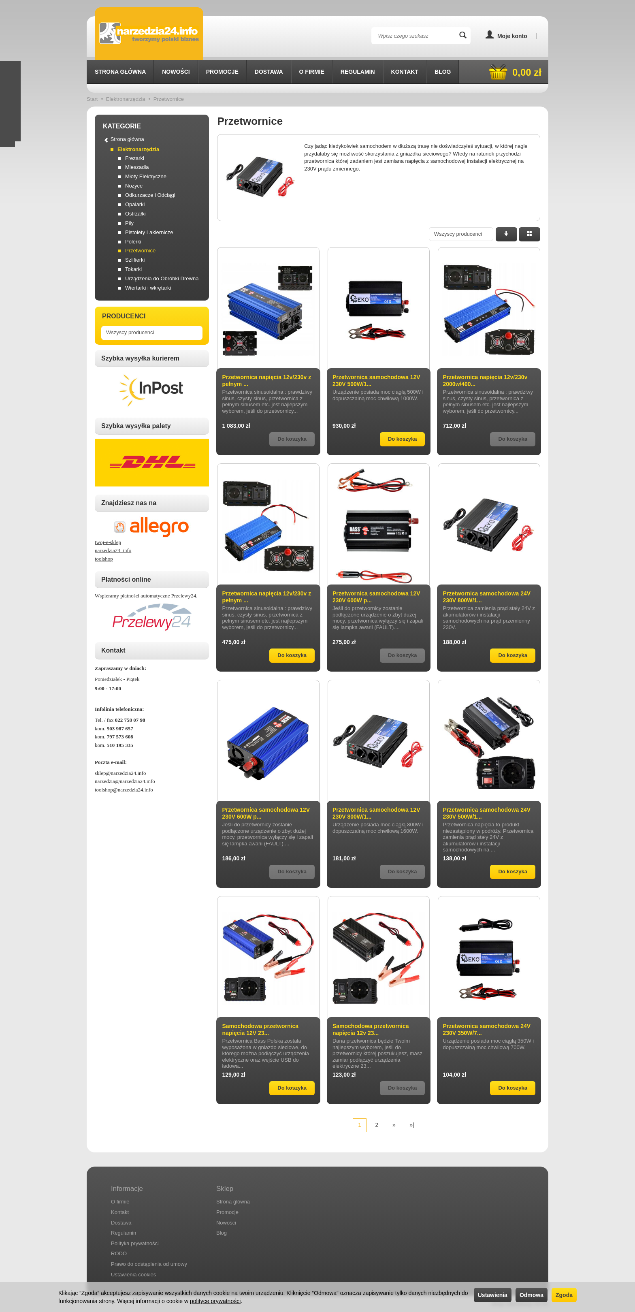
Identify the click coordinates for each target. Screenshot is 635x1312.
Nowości (176, 71)
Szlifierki (135, 260)
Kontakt (404, 71)
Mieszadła (137, 167)
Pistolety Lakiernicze (149, 232)
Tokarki (133, 269)
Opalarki (135, 204)
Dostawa (269, 71)
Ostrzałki (135, 214)
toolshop (104, 559)
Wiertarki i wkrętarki (148, 288)
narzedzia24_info (113, 550)
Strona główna (120, 71)
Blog (443, 71)
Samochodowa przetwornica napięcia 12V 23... (260, 1029)
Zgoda (564, 1295)
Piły (129, 223)
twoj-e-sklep (108, 542)
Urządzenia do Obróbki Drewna (161, 278)
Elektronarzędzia (138, 149)
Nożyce (134, 186)
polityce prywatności (215, 1301)
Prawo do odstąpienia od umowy (149, 1264)
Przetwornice (140, 250)
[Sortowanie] (506, 234)
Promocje (222, 71)
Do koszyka (402, 439)
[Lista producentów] (461, 234)
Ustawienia (492, 1295)
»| (411, 1125)
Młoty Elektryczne (145, 176)
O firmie (311, 71)
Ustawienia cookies (133, 1274)
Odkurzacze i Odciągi (150, 195)
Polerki (133, 242)
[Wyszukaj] (462, 35)
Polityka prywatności (135, 1243)
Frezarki (134, 158)
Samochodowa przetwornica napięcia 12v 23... (370, 1029)
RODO (119, 1253)
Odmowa (531, 1295)
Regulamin (358, 71)
